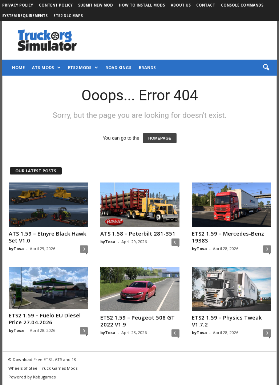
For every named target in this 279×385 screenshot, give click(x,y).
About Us (181, 5)
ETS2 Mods (83, 68)
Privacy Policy (17, 5)
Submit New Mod (95, 5)
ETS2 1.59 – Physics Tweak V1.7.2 (227, 321)
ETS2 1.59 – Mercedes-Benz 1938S (228, 237)
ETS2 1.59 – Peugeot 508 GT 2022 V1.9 (137, 321)
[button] (266, 68)
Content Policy (56, 5)
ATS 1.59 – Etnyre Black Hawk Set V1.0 (47, 237)
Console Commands (242, 5)
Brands (147, 67)
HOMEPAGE (159, 138)
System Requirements (25, 15)
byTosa (16, 248)
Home (18, 67)
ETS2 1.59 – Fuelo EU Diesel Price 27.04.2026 (45, 319)
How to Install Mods (142, 5)
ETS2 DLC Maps (68, 15)
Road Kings (118, 67)
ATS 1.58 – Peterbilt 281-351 (137, 233)
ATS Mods (46, 68)
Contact (205, 5)
